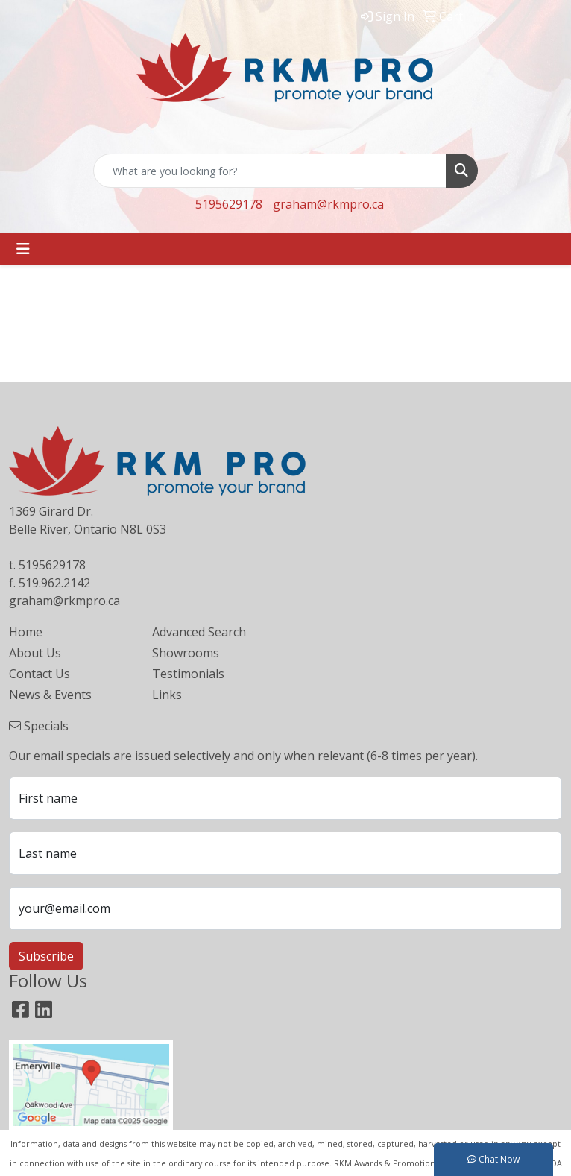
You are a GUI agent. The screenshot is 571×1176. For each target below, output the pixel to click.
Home (25, 632)
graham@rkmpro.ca (328, 204)
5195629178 (228, 204)
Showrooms (185, 653)
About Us (35, 653)
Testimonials (188, 674)
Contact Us (39, 674)
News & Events (50, 694)
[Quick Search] (270, 171)
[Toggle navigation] (23, 248)
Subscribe (46, 956)
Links (167, 694)
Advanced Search (199, 632)
